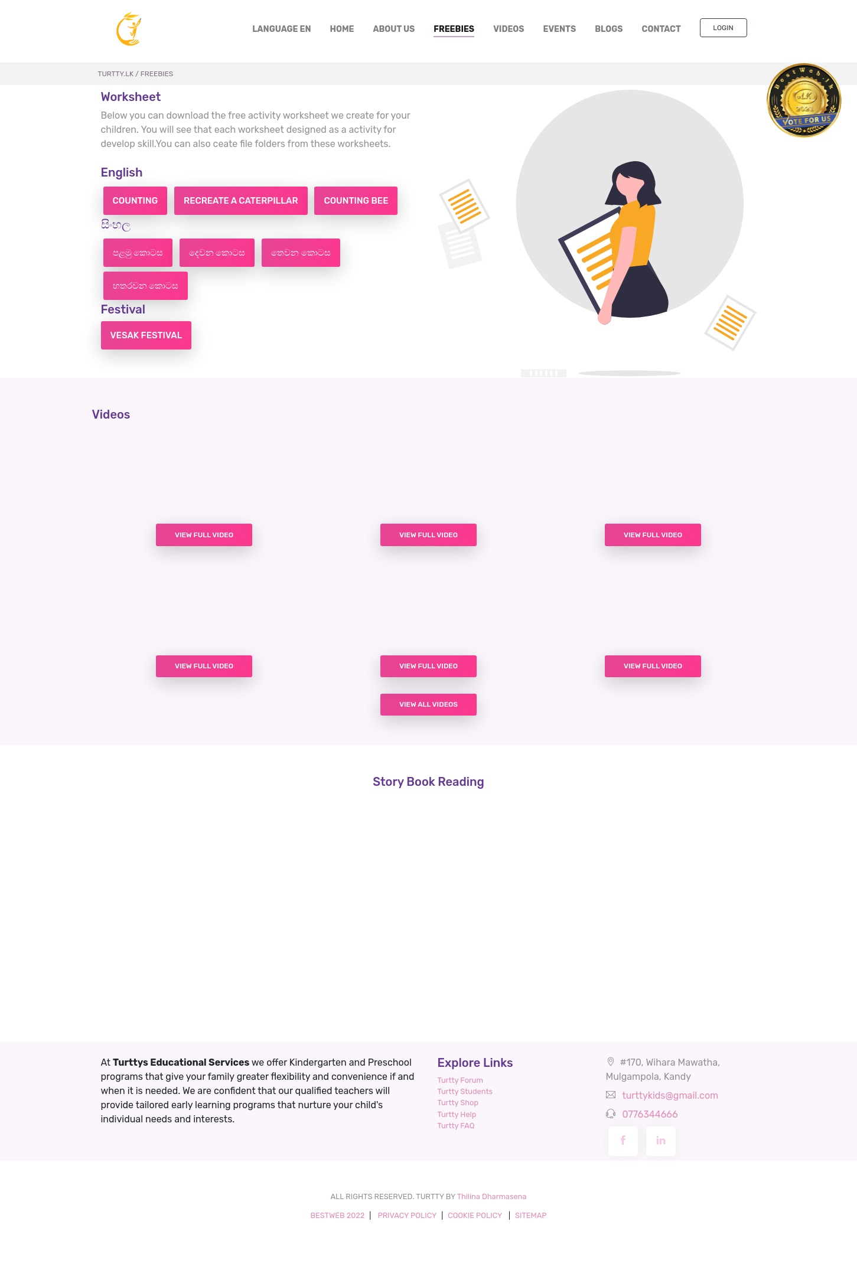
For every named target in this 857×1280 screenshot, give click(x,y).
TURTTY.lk (116, 74)
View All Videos (428, 704)
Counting (135, 200)
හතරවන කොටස (145, 285)
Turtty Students (465, 1091)
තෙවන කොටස (300, 252)
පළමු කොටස (138, 252)
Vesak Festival (146, 335)
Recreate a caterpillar (241, 200)
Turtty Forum (460, 1080)
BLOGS (609, 29)
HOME (347, 28)
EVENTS (559, 29)
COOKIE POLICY (476, 1215)
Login (723, 28)
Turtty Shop (458, 1102)
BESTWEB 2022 (337, 1215)
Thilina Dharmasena (492, 1196)
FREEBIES (454, 29)
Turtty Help (457, 1114)
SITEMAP (531, 1215)
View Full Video (204, 535)
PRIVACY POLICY (406, 1215)
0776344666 (649, 1114)
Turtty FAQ (456, 1125)
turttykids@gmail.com (670, 1095)
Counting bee (356, 200)
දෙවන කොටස (217, 252)
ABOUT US (394, 29)
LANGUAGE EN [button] (281, 29)
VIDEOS (508, 29)
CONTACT (661, 29)
